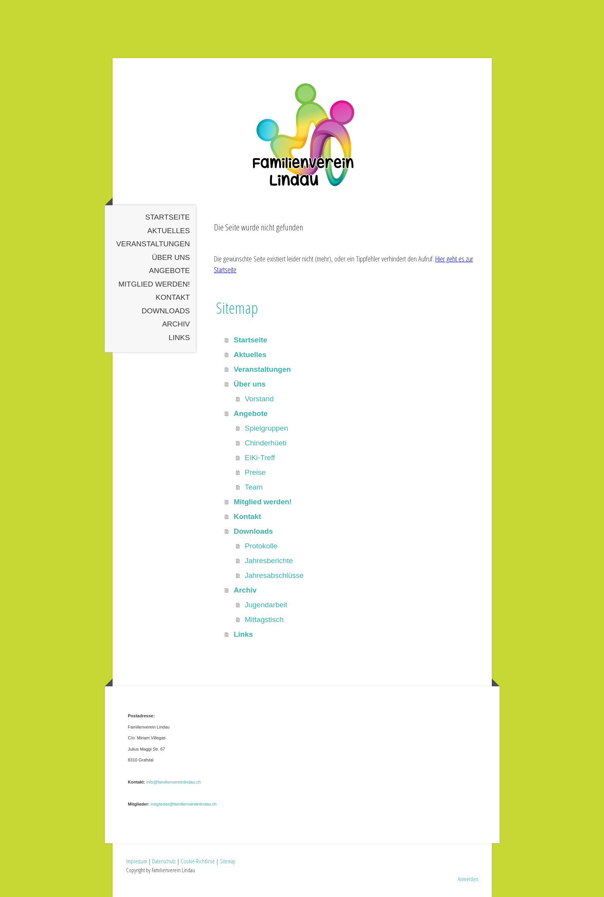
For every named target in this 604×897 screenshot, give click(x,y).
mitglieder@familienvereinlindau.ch (184, 804)
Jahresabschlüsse (274, 575)
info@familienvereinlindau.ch (173, 782)
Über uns (171, 257)
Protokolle (261, 546)
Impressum (136, 861)
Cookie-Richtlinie (198, 861)
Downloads (166, 311)
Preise (255, 472)
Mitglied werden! (154, 284)
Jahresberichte (269, 561)
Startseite (167, 217)
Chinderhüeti (265, 443)
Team (253, 487)
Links (179, 337)
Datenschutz (164, 861)
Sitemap (228, 861)
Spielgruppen (266, 428)
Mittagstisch (264, 619)
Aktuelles (168, 231)
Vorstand (259, 399)
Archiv (176, 324)
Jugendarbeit (266, 605)
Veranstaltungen (153, 244)
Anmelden (468, 879)
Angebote (169, 270)
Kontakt (173, 297)
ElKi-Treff (260, 458)
